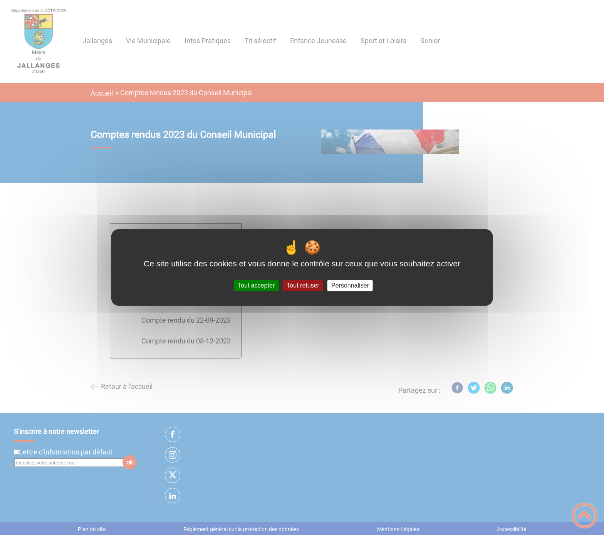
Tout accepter (256, 285)
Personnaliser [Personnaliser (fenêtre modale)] (350, 285)
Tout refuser (303, 285)
